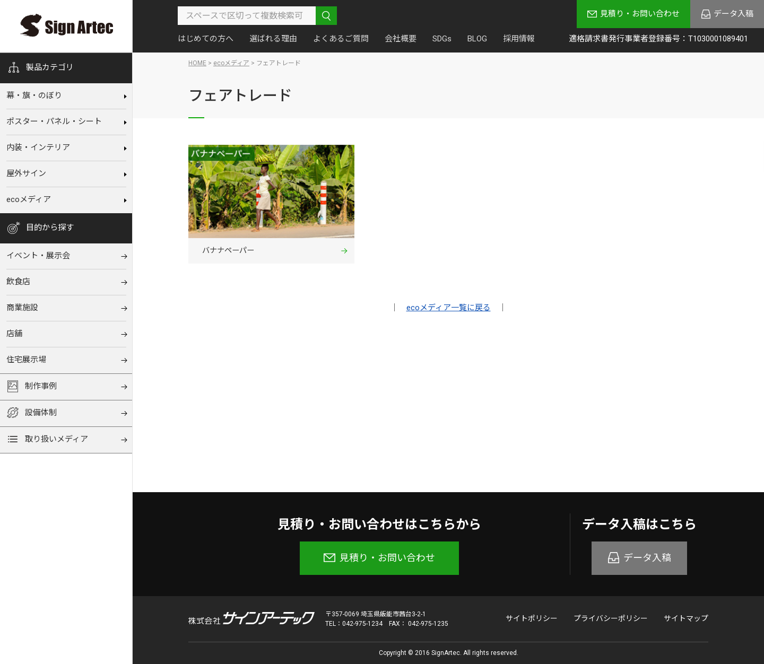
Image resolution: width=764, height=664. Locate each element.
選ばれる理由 (273, 38)
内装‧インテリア (38, 147)
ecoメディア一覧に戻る (448, 309)
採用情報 (519, 38)
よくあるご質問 (341, 38)
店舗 (14, 333)
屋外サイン (26, 173)
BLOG (477, 38)
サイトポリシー (532, 618)
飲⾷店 (18, 281)
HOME (197, 63)
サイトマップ (686, 618)
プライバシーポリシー (611, 618)
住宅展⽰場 (26, 359)
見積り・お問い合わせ (640, 14)
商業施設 (22, 307)
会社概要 (400, 38)
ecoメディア (28, 199)
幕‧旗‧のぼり (34, 95)
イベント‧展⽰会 (38, 255)
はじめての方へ (205, 38)
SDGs (442, 38)
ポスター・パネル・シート (54, 121)
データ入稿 (733, 14)
